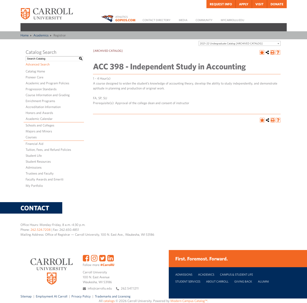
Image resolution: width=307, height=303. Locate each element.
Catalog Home (35, 71)
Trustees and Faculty (40, 173)
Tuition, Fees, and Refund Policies (48, 149)
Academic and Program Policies (47, 83)
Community (204, 20)
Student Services (187, 281)
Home (24, 35)
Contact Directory (157, 20)
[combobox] (240, 43)
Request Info (221, 4)
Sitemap (26, 296)
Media (183, 20)
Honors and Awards (39, 113)
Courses (31, 137)
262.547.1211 (130, 288)
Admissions (34, 167)
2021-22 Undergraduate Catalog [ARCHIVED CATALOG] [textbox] (231, 43)
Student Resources (38, 161)
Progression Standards (41, 89)
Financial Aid (34, 143)
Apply (243, 4)
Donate (277, 4)
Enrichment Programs (40, 101)
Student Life (34, 155)
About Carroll (217, 281)
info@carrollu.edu (100, 288)
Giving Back (243, 281)
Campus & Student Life (236, 274)
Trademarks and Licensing (112, 296)
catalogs (109, 301)
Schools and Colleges (40, 125)
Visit (259, 4)
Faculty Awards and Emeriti (44, 179)
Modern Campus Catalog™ (188, 301)
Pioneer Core (34, 77)
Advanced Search (38, 64)
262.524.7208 (41, 229)
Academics (41, 35)
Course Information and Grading (48, 95)
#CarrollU (107, 265)
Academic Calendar (39, 119)
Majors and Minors (39, 131)
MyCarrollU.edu (232, 20)
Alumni (263, 281)
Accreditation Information (43, 107)
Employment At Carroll (51, 296)
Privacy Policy (81, 296)
